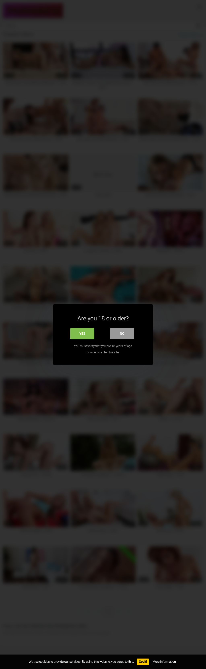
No (122, 333)
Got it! (143, 662)
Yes (82, 333)
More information (164, 662)
